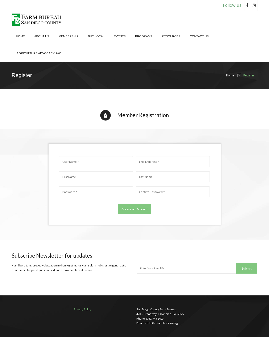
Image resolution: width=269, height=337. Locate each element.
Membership (68, 36)
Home (20, 36)
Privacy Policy (82, 309)
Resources (171, 36)
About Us (41, 36)
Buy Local (96, 36)
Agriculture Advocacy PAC (39, 53)
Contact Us (199, 36)
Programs (143, 36)
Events (120, 36)
